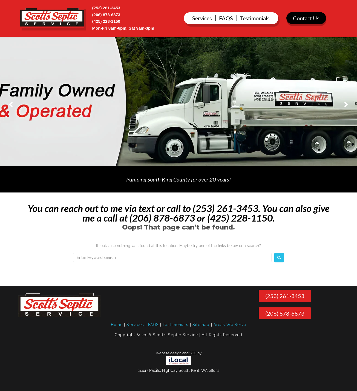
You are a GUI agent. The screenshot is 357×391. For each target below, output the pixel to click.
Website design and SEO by (178, 353)
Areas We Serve (230, 324)
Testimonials (175, 324)
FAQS (153, 324)
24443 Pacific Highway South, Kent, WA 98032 (178, 370)
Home (117, 324)
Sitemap (201, 324)
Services (135, 324)
